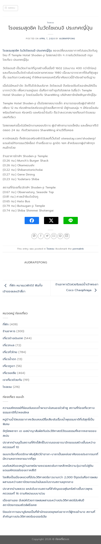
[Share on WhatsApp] (34, 236)
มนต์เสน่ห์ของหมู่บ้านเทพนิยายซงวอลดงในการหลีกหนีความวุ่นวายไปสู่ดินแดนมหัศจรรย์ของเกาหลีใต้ (48, 468)
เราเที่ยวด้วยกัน (12, 380)
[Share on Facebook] (41, 236)
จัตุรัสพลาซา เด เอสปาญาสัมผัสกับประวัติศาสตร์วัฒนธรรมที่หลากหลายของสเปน (49, 433)
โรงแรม (50, 22)
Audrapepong (67, 38)
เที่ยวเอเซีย (9, 373)
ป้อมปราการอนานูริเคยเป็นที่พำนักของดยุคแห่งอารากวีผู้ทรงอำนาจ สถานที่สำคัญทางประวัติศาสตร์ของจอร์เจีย (49, 514)
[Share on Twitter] (47, 236)
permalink (78, 248)
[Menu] (10, 8)
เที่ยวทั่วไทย (10, 352)
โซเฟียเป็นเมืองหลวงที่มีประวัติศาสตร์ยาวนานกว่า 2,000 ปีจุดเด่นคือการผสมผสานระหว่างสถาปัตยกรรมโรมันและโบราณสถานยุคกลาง (50, 479)
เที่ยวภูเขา (9, 366)
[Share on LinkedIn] (67, 236)
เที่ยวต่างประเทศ (13, 338)
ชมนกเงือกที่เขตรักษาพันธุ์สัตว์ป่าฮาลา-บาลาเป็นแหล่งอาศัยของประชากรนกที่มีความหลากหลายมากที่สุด (50, 456)
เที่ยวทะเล (8, 345)
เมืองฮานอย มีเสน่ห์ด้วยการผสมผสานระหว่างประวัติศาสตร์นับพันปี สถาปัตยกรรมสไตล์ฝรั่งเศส (43, 502)
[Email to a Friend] (54, 236)
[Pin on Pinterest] (60, 236)
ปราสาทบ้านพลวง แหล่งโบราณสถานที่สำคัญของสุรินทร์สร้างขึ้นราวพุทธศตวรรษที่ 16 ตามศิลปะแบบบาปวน (47, 491)
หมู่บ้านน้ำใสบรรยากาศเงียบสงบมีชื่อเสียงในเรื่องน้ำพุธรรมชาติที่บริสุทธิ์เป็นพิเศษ (48, 421)
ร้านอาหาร (9, 331)
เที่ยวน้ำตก (9, 359)
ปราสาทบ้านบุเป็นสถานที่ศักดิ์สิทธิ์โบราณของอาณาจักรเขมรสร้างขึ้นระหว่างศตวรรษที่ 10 (49, 444)
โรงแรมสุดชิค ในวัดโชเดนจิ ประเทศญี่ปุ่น (27, 50)
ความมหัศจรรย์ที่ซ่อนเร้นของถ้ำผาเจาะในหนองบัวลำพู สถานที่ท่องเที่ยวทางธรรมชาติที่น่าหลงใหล (49, 410)
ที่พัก (6, 324)
